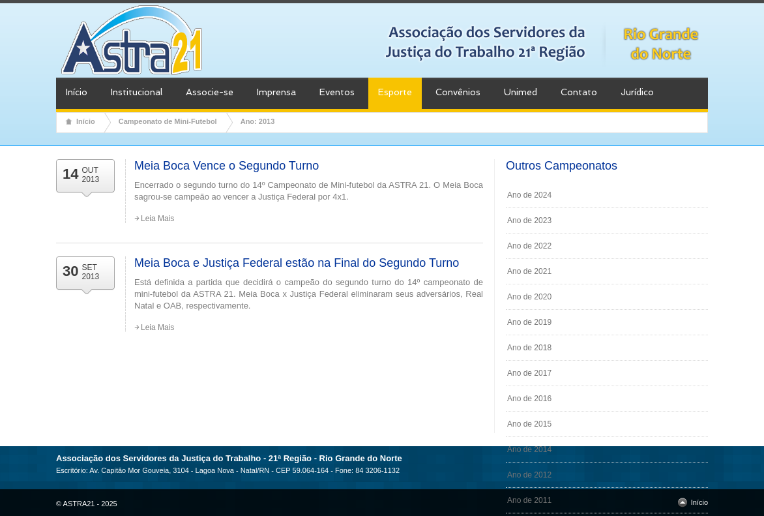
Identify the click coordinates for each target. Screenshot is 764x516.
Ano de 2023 (529, 220)
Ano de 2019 (529, 322)
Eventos (337, 92)
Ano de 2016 (529, 398)
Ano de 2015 (529, 424)
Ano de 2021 (529, 271)
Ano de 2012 (529, 474)
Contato (579, 92)
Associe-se (209, 92)
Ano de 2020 (529, 296)
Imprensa (276, 92)
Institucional (136, 92)
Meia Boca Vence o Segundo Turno (226, 165)
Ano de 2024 (529, 195)
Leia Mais (157, 218)
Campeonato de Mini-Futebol (168, 121)
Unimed (520, 92)
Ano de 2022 (529, 245)
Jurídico (637, 92)
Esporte (395, 92)
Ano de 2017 (529, 373)
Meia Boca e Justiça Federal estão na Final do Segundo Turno (296, 262)
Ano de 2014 (529, 449)
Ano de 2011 (529, 500)
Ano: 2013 (258, 121)
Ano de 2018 (529, 347)
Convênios (457, 92)
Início (76, 92)
